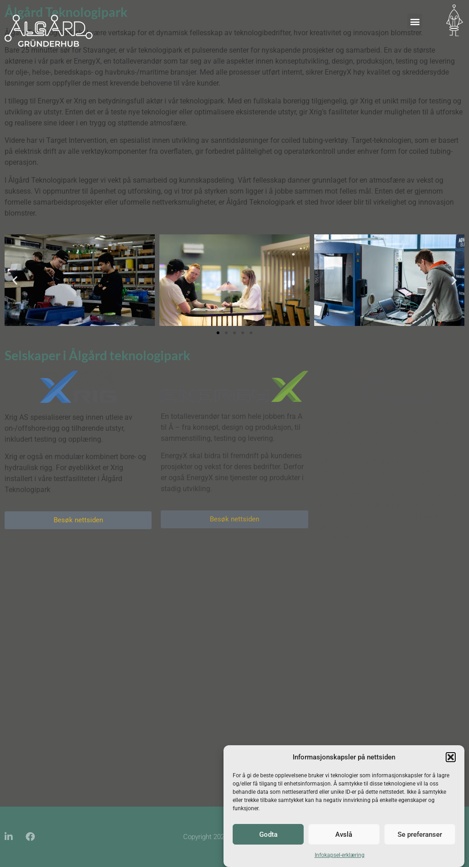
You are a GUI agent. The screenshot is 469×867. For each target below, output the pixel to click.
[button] (450, 757)
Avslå (343, 834)
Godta (268, 834)
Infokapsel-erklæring (340, 855)
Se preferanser (420, 834)
